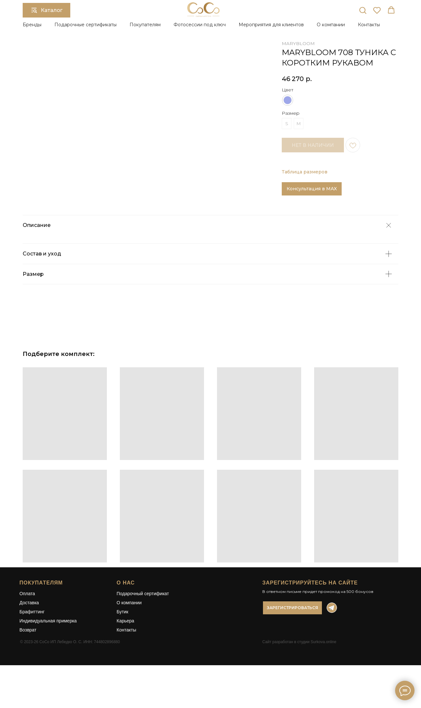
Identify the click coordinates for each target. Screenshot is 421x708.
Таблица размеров (304, 172)
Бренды (32, 24)
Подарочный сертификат (143, 621)
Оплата (27, 621)
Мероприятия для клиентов (271, 24)
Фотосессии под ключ (200, 24)
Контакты (369, 24)
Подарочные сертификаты (85, 24)
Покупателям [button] (145, 24)
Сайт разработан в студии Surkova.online (299, 670)
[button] (363, 10)
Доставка (29, 630)
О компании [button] (331, 24)
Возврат (28, 658)
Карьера (125, 649)
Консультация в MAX (312, 189)
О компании (129, 630)
